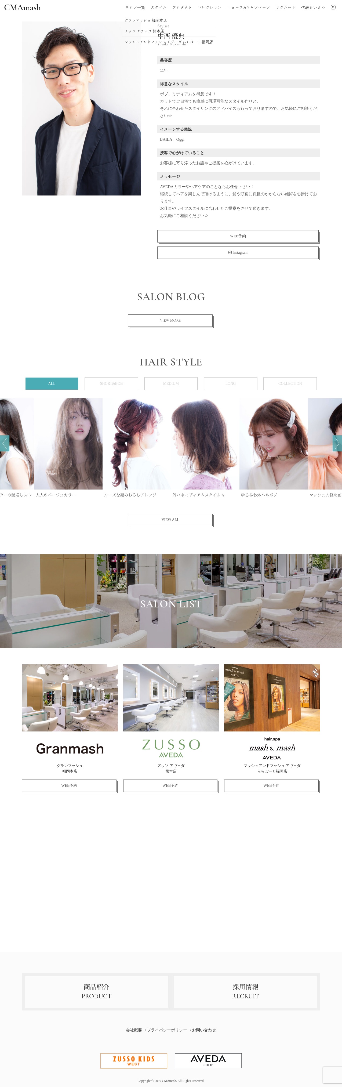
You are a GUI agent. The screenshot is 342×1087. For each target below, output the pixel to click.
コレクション (210, 7)
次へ (337, 443)
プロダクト (182, 7)
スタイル (159, 7)
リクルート (286, 7)
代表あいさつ (313, 7)
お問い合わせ (204, 1030)
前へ (4, 443)
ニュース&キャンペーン (248, 7)
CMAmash (22, 7)
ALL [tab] (51, 384)
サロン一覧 (135, 7)
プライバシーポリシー (167, 1030)
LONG (230, 384)
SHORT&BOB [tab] (111, 384)
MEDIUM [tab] (171, 384)
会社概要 (134, 1030)
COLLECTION (290, 384)
